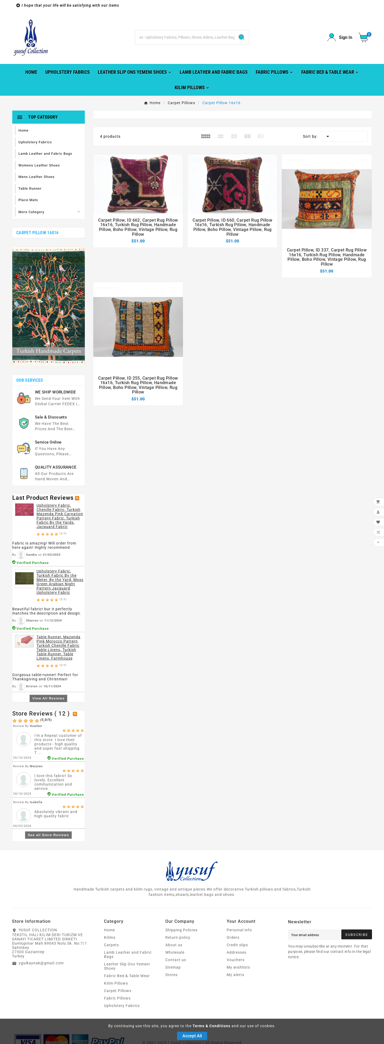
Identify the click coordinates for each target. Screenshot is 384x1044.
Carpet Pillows (117, 991)
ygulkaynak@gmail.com (41, 963)
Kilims (109, 937)
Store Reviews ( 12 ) (41, 713)
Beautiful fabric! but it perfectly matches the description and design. (46, 611)
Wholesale (175, 952)
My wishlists (238, 967)
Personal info (239, 930)
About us (173, 945)
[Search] (184, 37)
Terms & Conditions (211, 1026)
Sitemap (173, 967)
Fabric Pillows (117, 998)
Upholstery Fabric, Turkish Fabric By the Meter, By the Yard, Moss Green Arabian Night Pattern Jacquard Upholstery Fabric (60, 582)
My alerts (235, 975)
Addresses (236, 952)
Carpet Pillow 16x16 (37, 232)
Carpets (111, 945)
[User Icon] (339, 37)
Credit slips (237, 945)
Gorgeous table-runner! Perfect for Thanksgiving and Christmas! (45, 677)
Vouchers (236, 960)
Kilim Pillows (116, 983)
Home (109, 930)
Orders (233, 937)
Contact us (175, 960)
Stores (171, 975)
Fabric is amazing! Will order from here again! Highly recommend (44, 545)
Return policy (177, 937)
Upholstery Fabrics (122, 1006)
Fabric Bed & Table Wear (127, 976)
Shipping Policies (181, 930)
